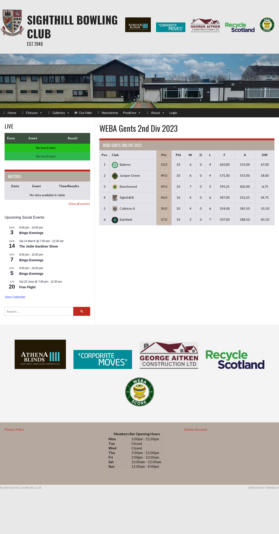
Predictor (132, 112)
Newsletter (110, 113)
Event (36, 186)
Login (173, 113)
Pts (164, 155)
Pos (104, 155)
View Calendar (15, 297)
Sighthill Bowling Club (72, 26)
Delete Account (195, 429)
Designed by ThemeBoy (263, 487)
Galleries (61, 112)
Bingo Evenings (31, 233)
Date (15, 186)
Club (115, 155)
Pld (178, 155)
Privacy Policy (14, 429)
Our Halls (85, 113)
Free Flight (27, 287)
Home (12, 113)
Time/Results (69, 186)
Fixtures (34, 112)
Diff (265, 155)
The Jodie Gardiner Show (38, 246)
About (158, 112)
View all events (79, 204)
